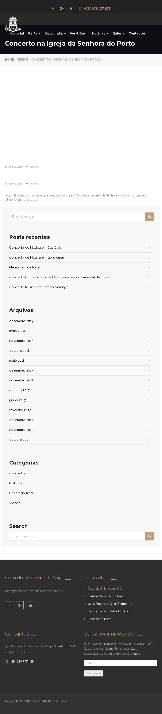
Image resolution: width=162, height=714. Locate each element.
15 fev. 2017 (16, 167)
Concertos (17, 473)
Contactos (137, 33)
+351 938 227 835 (97, 9)
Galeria (118, 33)
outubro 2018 (19, 351)
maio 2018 (17, 360)
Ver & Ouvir (79, 33)
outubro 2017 (19, 390)
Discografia (55, 33)
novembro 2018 (21, 341)
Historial (17, 33)
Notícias (100, 33)
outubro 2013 (19, 440)
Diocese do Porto (100, 619)
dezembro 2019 (21, 321)
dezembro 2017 (21, 370)
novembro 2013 (21, 430)
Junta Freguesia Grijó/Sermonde (110, 603)
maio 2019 (17, 331)
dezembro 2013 (21, 420)
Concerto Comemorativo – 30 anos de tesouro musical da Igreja (59, 277)
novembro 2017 (21, 380)
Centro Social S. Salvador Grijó (108, 611)
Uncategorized (21, 493)
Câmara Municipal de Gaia (105, 596)
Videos (22, 59)
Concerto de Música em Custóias (35, 248)
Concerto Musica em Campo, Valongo (39, 287)
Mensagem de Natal (24, 267)
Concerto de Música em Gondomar (36, 257)
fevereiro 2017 (20, 410)
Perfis (34, 33)
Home (9, 59)
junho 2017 (17, 400)
